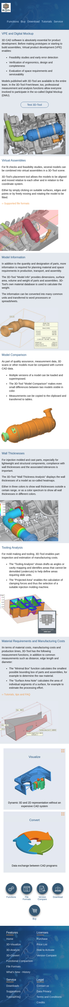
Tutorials (46, 21)
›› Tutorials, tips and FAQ (16, 694)
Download (33, 21)
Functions (13, 21)
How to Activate (45, 949)
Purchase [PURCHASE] (42, 938)
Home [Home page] (9, 938)
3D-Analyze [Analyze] (13, 949)
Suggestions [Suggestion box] (13, 991)
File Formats (13, 966)
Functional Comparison (19, 961)
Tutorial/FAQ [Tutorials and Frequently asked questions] (13, 996)
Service (58, 21)
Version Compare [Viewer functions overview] (46, 955)
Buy (23, 21)
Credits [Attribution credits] (41, 1002)
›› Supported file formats (15, 203)
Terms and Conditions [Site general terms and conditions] (49, 996)
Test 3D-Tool (34, 104)
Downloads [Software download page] (12, 985)
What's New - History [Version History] (18, 972)
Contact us (43, 985)
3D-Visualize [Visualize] (13, 944)
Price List (42, 944)
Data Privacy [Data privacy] (44, 991)
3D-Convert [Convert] (13, 955)
